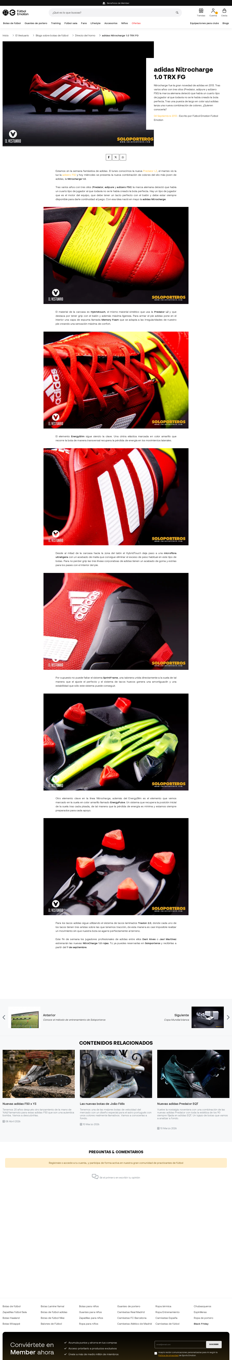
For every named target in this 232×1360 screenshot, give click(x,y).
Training (56, 23)
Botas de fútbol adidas (54, 1312)
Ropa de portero (203, 1317)
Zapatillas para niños (91, 1317)
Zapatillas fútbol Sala (15, 1312)
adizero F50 (69, 174)
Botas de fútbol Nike (52, 1317)
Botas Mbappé (11, 1323)
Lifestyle (96, 23)
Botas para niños (89, 1306)
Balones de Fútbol (51, 1323)
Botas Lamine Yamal (52, 1306)
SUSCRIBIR (213, 1344)
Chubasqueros (202, 1306)
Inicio (6, 35)
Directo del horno (85, 35)
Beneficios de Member (116, 3)
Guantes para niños (90, 1312)
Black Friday (201, 1323)
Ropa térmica (163, 1306)
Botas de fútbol (12, 23)
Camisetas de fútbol (167, 1323)
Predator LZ (150, 170)
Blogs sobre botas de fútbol (52, 35)
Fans (84, 23)
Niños (124, 23)
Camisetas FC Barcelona (131, 1317)
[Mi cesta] (224, 12)
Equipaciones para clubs (204, 23)
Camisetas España (166, 1317)
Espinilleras (200, 1312)
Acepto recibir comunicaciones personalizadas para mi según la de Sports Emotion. (188, 1353)
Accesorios (111, 23)
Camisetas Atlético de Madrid (134, 1323)
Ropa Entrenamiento (167, 1312)
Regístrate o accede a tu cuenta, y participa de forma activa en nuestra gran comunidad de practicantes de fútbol (116, 1162)
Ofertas (136, 23)
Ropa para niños (88, 1323)
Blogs (225, 23)
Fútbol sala (70, 23)
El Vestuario (22, 35)
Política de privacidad (168, 1355)
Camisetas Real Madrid (131, 1312)
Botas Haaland (11, 1317)
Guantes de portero (36, 23)
